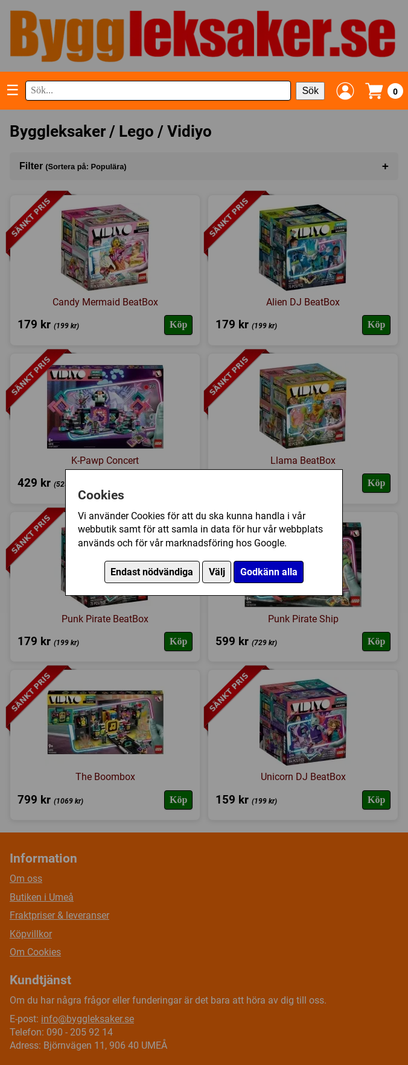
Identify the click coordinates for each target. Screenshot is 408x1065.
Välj (217, 572)
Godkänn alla (269, 572)
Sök (310, 91)
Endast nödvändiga (151, 572)
